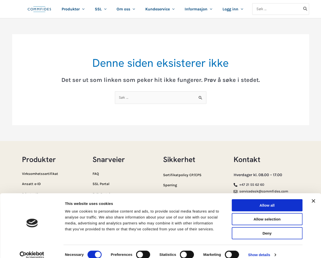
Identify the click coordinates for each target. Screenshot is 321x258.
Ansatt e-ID (32, 183)
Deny (267, 227)
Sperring (171, 185)
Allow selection (266, 213)
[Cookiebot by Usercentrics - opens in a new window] (32, 248)
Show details (259, 248)
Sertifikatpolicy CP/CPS (184, 175)
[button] (82, 9)
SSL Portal (102, 183)
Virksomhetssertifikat (42, 173)
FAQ (96, 173)
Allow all (267, 199)
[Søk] (305, 9)
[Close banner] (313, 194)
